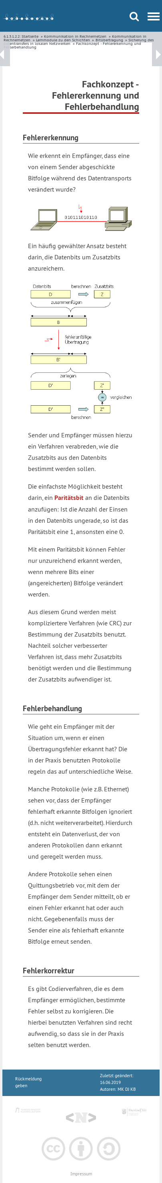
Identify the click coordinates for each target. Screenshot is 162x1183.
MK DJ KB (127, 1089)
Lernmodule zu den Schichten (63, 40)
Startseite (30, 36)
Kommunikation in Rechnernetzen (75, 36)
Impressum (81, 1174)
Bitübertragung (109, 40)
